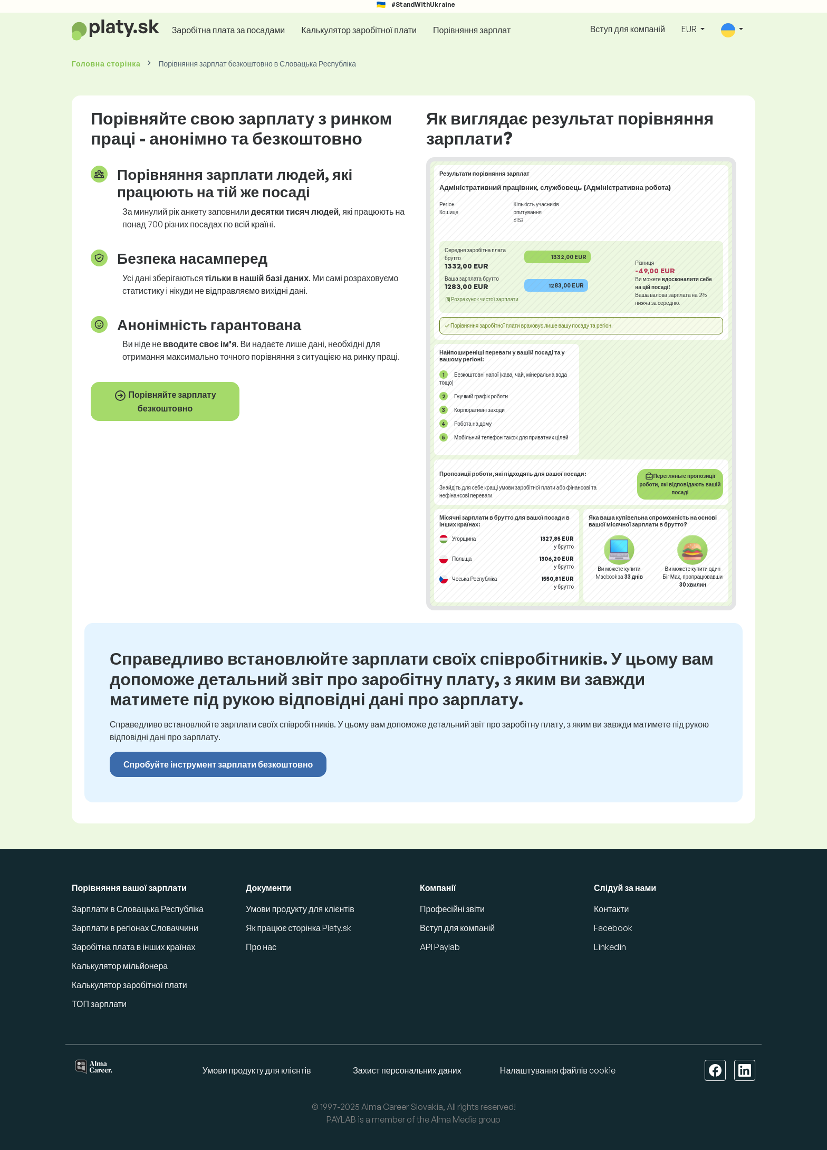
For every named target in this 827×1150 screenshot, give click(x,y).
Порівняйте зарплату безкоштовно (165, 401)
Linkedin (610, 947)
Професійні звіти (452, 909)
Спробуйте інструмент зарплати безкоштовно (218, 764)
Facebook (613, 928)
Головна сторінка (106, 63)
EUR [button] (689, 29)
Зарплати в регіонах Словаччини (135, 928)
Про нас (261, 947)
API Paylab (440, 947)
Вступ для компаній (627, 29)
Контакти (611, 909)
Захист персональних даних (407, 1070)
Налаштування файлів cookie (558, 1070)
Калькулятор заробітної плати (359, 30)
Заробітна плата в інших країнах (133, 947)
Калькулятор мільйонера (120, 966)
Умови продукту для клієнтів (300, 909)
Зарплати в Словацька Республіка (138, 909)
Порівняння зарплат (472, 30)
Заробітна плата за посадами (228, 30)
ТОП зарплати (99, 1004)
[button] (732, 29)
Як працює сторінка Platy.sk (298, 928)
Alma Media (454, 1119)
